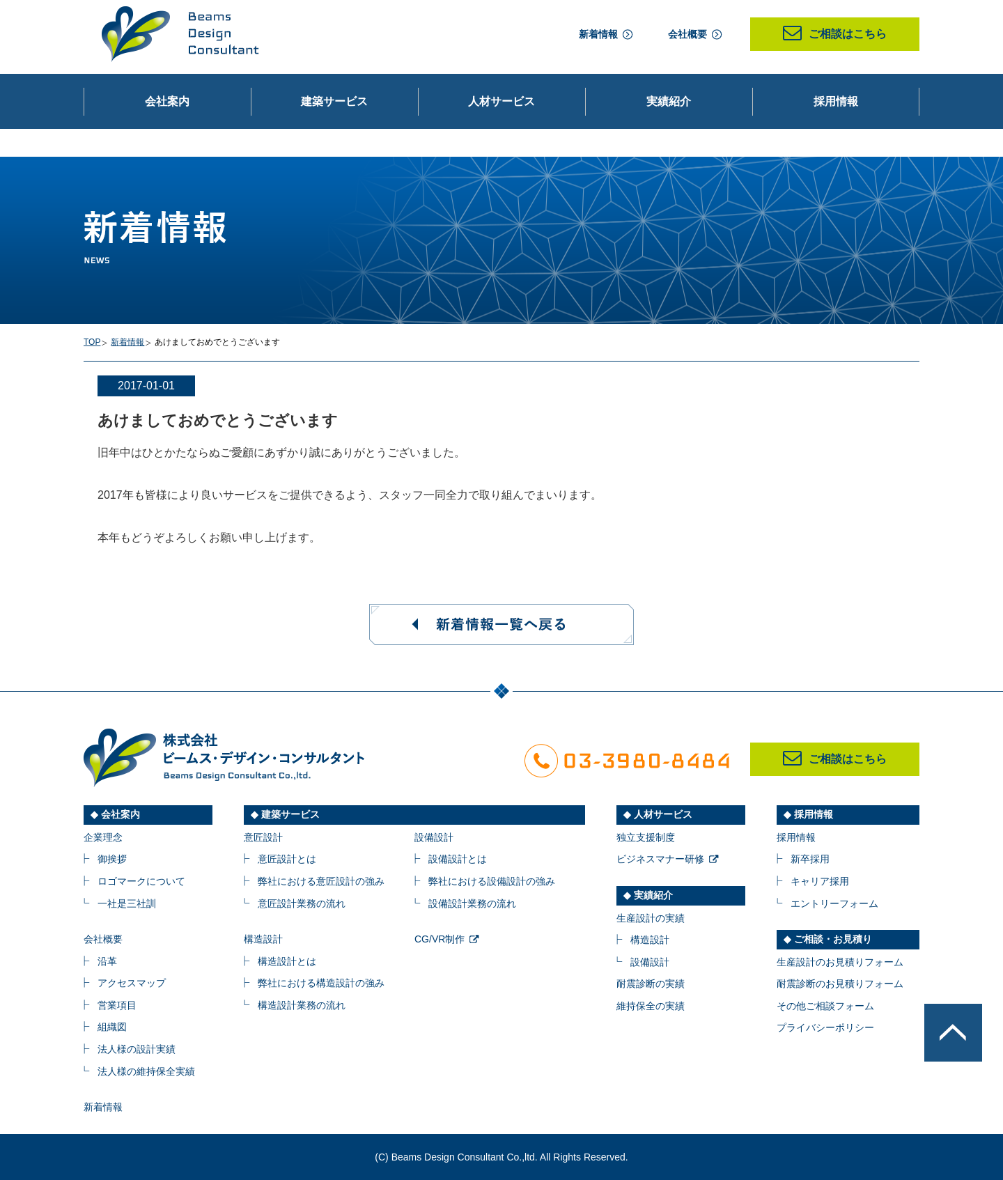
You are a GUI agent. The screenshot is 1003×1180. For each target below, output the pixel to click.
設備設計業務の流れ (472, 903)
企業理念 (103, 837)
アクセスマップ (132, 982)
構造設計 (263, 939)
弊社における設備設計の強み (491, 881)
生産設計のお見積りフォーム (840, 962)
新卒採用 (810, 858)
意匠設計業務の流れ (301, 903)
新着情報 (598, 34)
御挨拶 (112, 858)
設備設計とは (457, 858)
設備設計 (433, 837)
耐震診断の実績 (650, 983)
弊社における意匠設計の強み (321, 881)
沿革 (107, 961)
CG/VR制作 (439, 939)
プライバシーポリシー (825, 1027)
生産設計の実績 (650, 918)
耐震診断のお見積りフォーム (840, 983)
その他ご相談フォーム (825, 1005)
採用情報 (796, 837)
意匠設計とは (287, 858)
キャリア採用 (820, 881)
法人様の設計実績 (137, 1049)
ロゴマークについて (141, 881)
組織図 (112, 1026)
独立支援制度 (645, 837)
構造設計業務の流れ (301, 1005)
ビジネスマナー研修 (660, 858)
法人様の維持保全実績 (146, 1071)
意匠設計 (263, 837)
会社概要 (687, 34)
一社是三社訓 (127, 903)
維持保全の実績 (650, 1005)
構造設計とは (287, 961)
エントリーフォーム (834, 903)
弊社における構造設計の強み (321, 982)
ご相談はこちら (835, 34)
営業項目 (117, 1005)
